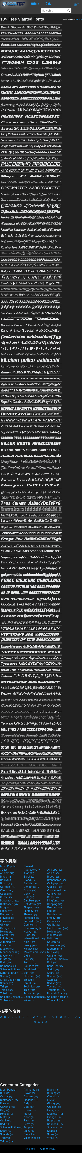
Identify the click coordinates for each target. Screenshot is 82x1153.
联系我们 (30, 1149)
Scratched (32, 969)
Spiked (29, 979)
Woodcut (55, 1000)
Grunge (7, 928)
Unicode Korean (58, 996)
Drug (4, 907)
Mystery (7, 955)
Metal (5, 1117)
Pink (29, 1120)
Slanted (54, 976)
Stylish (54, 983)
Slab (5, 976)
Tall (4, 986)
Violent (6, 1000)
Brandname (56, 880)
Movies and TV (35, 952)
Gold (29, 1106)
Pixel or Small (57, 959)
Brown (29, 1093)
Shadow (54, 1127)
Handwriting (34, 928)
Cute (29, 897)
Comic (30, 890)
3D (4, 869)
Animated (31, 1089)
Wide (29, 1000)
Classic (54, 886)
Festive (6, 914)
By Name (78, 19)
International (34, 938)
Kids (29, 942)
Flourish (54, 914)
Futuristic (32, 921)
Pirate (5, 959)
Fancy (6, 910)
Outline (54, 955)
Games (54, 921)
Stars (52, 979)
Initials (6, 938)
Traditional (56, 990)
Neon (29, 1117)
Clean (6, 890)
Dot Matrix (32, 904)
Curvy (6, 897)
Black (6, 876)
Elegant (31, 907)
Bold (6, 880)
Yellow (6, 1141)
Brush (6, 883)
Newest (28, 866)
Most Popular (8, 866)
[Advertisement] (41, 1051)
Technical (32, 986)
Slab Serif (32, 976)
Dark (53, 897)
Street (30, 983)
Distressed (9, 904)
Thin (29, 990)
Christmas (32, 886)
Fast (52, 910)
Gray (4, 1110)
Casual (6, 1096)
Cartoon (7, 886)
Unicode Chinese (11, 996)
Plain (6, 962)
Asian (53, 873)
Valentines (32, 1137)
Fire (51, 1100)
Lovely (30, 945)
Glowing (7, 1106)
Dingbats (32, 900)
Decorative (9, 900)
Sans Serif (56, 966)
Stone (52, 1134)
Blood (53, 876)
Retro (30, 962)
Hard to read (57, 928)
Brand (29, 880)
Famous (54, 907)
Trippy (5, 1137)
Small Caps (10, 979)
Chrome (31, 1096)
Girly (5, 924)
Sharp (53, 972)
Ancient (7, 873)
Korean (54, 942)
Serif (29, 972)
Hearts (6, 931)
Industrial (55, 935)
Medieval (31, 948)
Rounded (31, 966)
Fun (5, 921)
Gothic (31, 924)
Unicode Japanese (35, 996)
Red (5, 1124)
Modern (55, 948)
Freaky (54, 917)
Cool (6, 893)
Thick (6, 990)
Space (52, 1130)
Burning (53, 1093)
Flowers (7, 917)
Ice (27, 1113)
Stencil (6, 983)
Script (53, 969)
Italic (52, 938)
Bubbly (30, 883)
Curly (29, 893)
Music (53, 952)
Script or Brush (11, 972)
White (52, 1137)
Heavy (30, 931)
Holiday (54, 931)
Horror (7, 935)
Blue (5, 1093)
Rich (52, 962)
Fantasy (31, 910)
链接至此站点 (48, 1149)
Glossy (53, 1103)
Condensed (56, 890)
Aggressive (32, 869)
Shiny (29, 1130)
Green (30, 1110)
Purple (53, 1120)
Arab (29, 873)
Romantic (8, 966)
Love (5, 945)
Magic (7, 948)
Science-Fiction (11, 969)
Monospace (9, 952)
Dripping (54, 904)
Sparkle (6, 1134)
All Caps (55, 869)
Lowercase (56, 945)
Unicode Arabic (58, 993)
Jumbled (8, 942)
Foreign (31, 917)
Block (29, 876)
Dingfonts (55, 900)
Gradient (54, 1106)
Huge (29, 935)
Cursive (54, 893)
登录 (76, 4)
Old (28, 955)
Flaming (30, 914)
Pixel (29, 959)
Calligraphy (56, 883)
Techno (54, 986)
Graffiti (53, 924)
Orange (54, 1117)
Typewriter (32, 993)
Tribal (6, 993)
